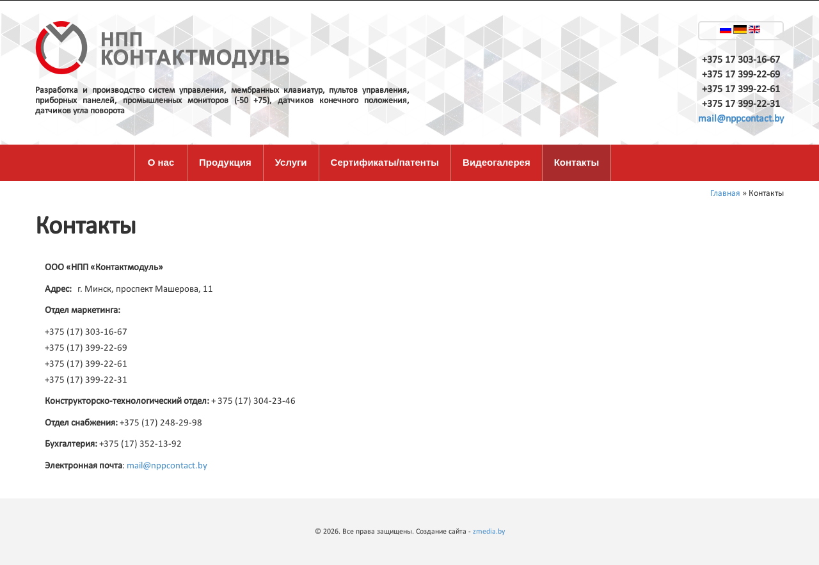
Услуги (291, 162)
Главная (725, 193)
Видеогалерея (496, 162)
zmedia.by (489, 532)
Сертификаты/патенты (385, 162)
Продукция (225, 162)
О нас (161, 162)
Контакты (577, 162)
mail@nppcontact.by (741, 119)
